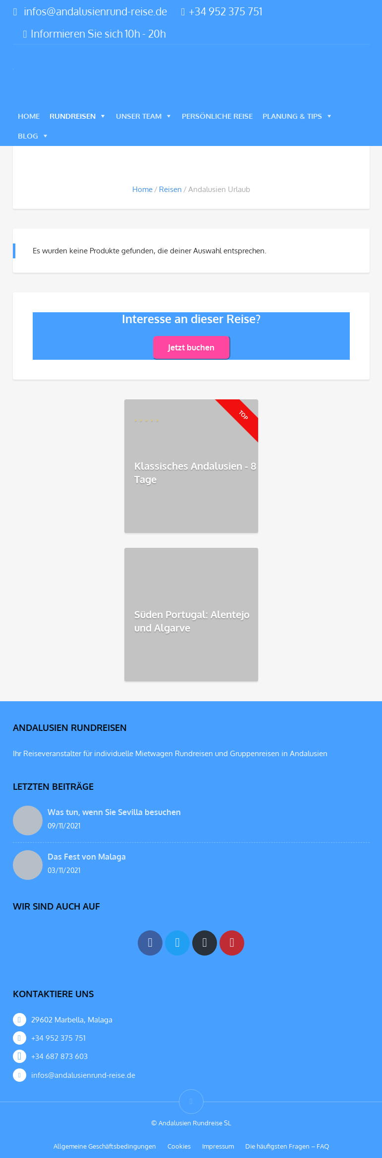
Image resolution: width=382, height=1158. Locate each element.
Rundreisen (73, 116)
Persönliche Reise (217, 116)
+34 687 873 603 (59, 1056)
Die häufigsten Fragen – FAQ (287, 1146)
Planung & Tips (292, 116)
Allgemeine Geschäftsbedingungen (105, 1146)
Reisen (170, 189)
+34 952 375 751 (221, 11)
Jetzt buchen (191, 347)
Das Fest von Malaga (87, 857)
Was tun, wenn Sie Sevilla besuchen (114, 812)
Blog (28, 136)
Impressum (218, 1146)
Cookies (179, 1146)
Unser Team (139, 116)
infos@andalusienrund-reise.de (95, 11)
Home (29, 116)
